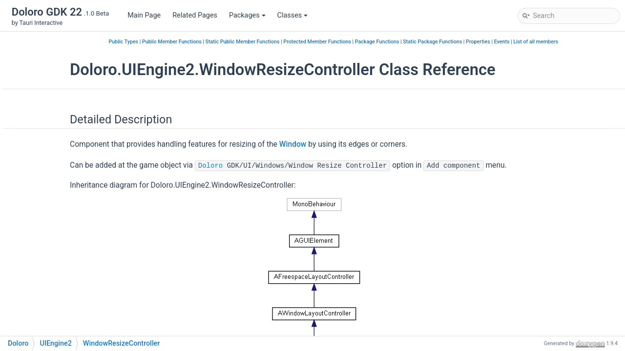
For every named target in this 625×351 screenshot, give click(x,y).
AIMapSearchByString (67, 270)
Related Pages (194, 15)
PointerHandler (72, 109)
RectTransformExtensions (89, 138)
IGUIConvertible (73, 50)
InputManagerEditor (80, 80)
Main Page (144, 15)
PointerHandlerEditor (81, 123)
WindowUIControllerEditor (89, 240)
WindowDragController (84, 182)
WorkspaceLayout (76, 255)
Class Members (49, 328)
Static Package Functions (491, 42)
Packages (247, 15)
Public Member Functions (231, 42)
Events (561, 42)
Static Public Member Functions (302, 42)
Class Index (43, 299)
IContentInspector (77, 36)
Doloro (295, 166)
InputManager (70, 65)
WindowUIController (80, 226)
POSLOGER (50, 284)
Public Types (182, 42)
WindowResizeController (87, 197)
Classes (292, 15)
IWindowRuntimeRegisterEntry (96, 94)
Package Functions (436, 42)
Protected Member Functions (376, 42)
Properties (537, 42)
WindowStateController (85, 211)
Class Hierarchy (49, 314)
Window (61, 167)
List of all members (594, 42)
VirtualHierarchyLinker (83, 153)
